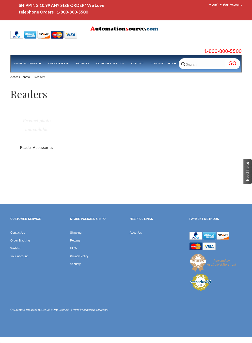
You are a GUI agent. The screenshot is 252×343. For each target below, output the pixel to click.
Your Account (232, 4)
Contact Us (17, 232)
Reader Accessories (36, 147)
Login (215, 4)
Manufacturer (27, 63)
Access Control (20, 77)
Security (75, 264)
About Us (136, 232)
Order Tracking (20, 240)
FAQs (74, 248)
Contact (137, 63)
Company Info (163, 63)
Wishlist (15, 248)
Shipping (82, 63)
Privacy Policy (79, 256)
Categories (58, 63)
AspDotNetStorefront (95, 309)
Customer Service (110, 63)
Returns (75, 240)
